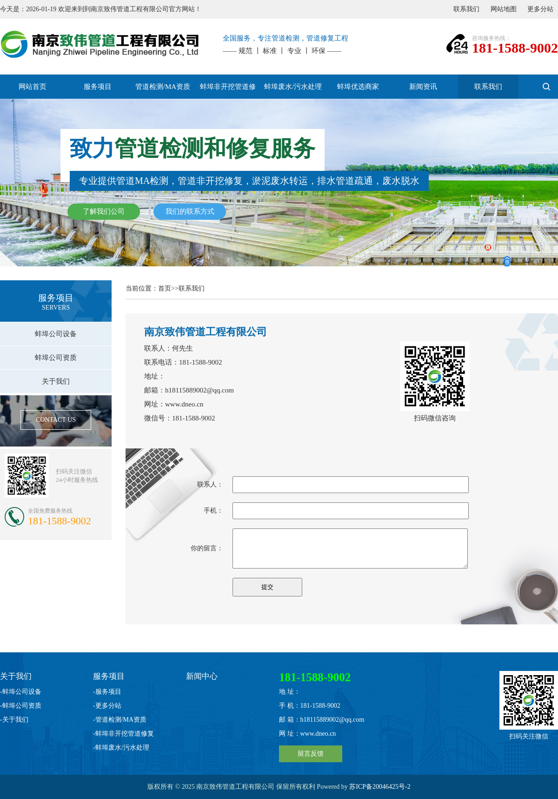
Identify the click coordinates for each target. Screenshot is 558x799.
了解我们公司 (104, 211)
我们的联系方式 (190, 211)
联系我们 (466, 9)
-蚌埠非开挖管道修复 (123, 733)
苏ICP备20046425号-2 (379, 786)
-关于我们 (14, 719)
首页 (164, 288)
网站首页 (32, 86)
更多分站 (540, 9)
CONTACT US (56, 419)
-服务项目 (107, 691)
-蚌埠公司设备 (20, 691)
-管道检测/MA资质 (119, 719)
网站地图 (504, 9)
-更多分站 (107, 705)
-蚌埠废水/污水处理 (121, 747)
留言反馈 (311, 753)
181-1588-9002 (515, 47)
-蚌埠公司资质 (20, 705)
